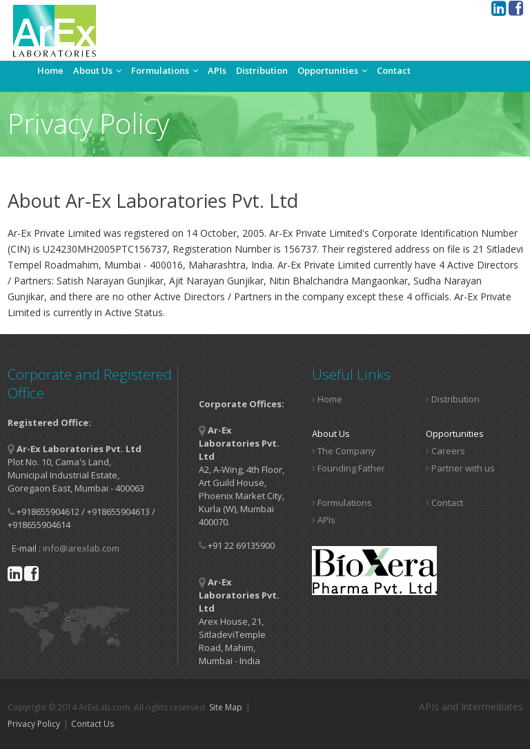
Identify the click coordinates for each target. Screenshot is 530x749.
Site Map (225, 707)
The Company (343, 451)
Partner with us (460, 468)
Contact (394, 70)
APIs (217, 70)
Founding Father (348, 468)
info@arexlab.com (81, 548)
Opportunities (332, 70)
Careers (445, 451)
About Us (97, 70)
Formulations (164, 70)
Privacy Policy (34, 724)
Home (50, 70)
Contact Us (92, 724)
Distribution (262, 70)
